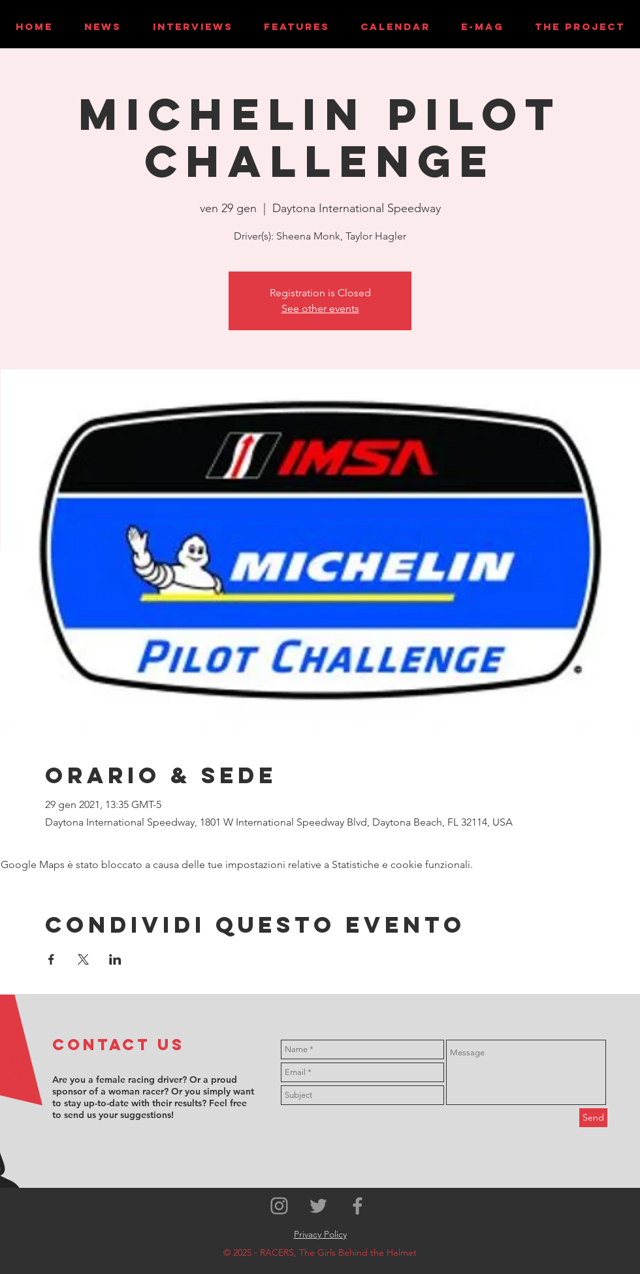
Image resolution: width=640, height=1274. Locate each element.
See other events (320, 308)
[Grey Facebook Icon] (357, 1205)
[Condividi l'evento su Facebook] (51, 959)
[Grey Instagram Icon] (279, 1205)
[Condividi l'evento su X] (83, 959)
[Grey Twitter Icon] (318, 1205)
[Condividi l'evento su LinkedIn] (115, 959)
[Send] (593, 1117)
